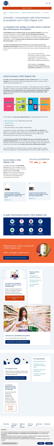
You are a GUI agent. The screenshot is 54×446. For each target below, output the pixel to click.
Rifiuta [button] (40, 443)
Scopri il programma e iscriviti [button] (15, 378)
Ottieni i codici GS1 (27, 8)
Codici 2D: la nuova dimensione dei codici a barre (40, 365)
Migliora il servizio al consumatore (31, 12)
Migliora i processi (14, 12)
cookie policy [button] (3, 434)
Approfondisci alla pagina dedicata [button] (17, 342)
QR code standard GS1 (40, 361)
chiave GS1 (41, 79)
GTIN (20, 41)
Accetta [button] (49, 443)
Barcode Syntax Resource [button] (10, 408)
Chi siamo (6, 424)
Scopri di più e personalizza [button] (9, 443)
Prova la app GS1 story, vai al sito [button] (14, 298)
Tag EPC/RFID (9, 123)
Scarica (7, 199)
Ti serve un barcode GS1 (15, 425)
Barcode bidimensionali (11, 121)
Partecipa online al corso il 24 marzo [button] (16, 257)
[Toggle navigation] (50, 3)
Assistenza (47, 424)
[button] (52, 430)
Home (4, 12)
